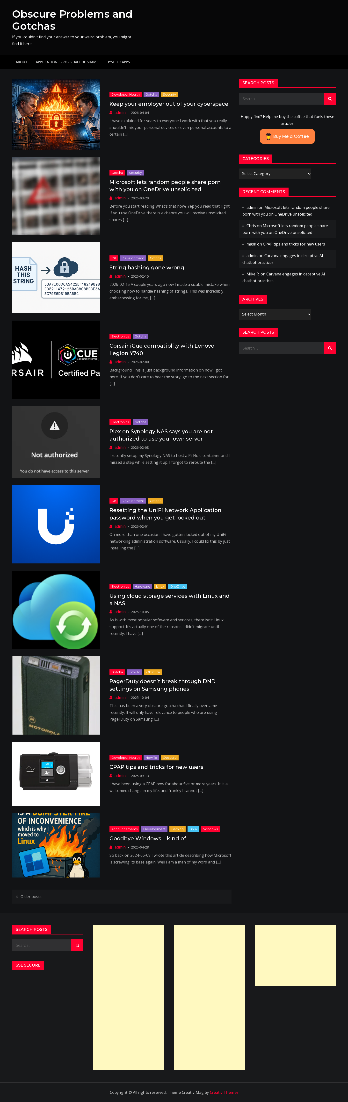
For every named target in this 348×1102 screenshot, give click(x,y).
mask (251, 244)
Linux (160, 586)
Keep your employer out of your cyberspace (168, 104)
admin (120, 112)
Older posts (31, 896)
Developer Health (125, 94)
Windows (210, 829)
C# (113, 258)
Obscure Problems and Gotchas (72, 20)
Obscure (153, 672)
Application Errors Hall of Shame (67, 62)
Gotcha (151, 94)
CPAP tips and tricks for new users (156, 767)
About (22, 62)
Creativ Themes (224, 1092)
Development (133, 258)
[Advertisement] (128, 997)
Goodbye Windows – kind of (147, 838)
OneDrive (177, 586)
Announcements (124, 829)
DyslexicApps (118, 62)
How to (134, 672)
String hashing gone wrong (146, 267)
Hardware (142, 586)
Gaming (177, 829)
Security (169, 94)
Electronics (120, 336)
